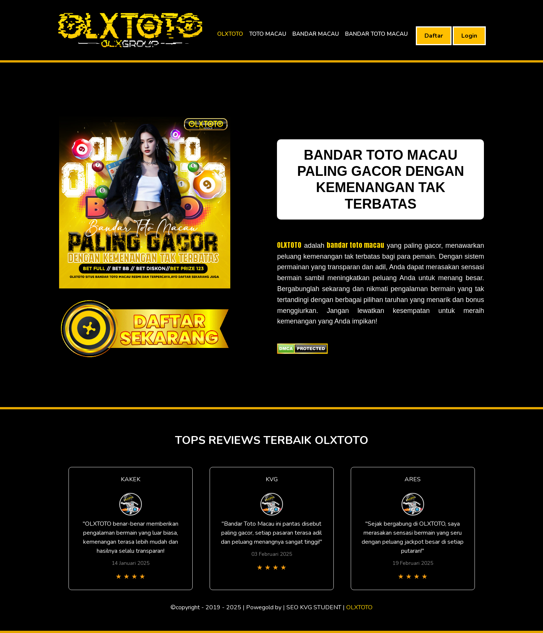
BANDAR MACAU (315, 34)
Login (469, 36)
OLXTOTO (230, 34)
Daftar (433, 36)
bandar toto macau (355, 245)
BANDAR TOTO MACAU (376, 34)
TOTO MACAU (267, 34)
